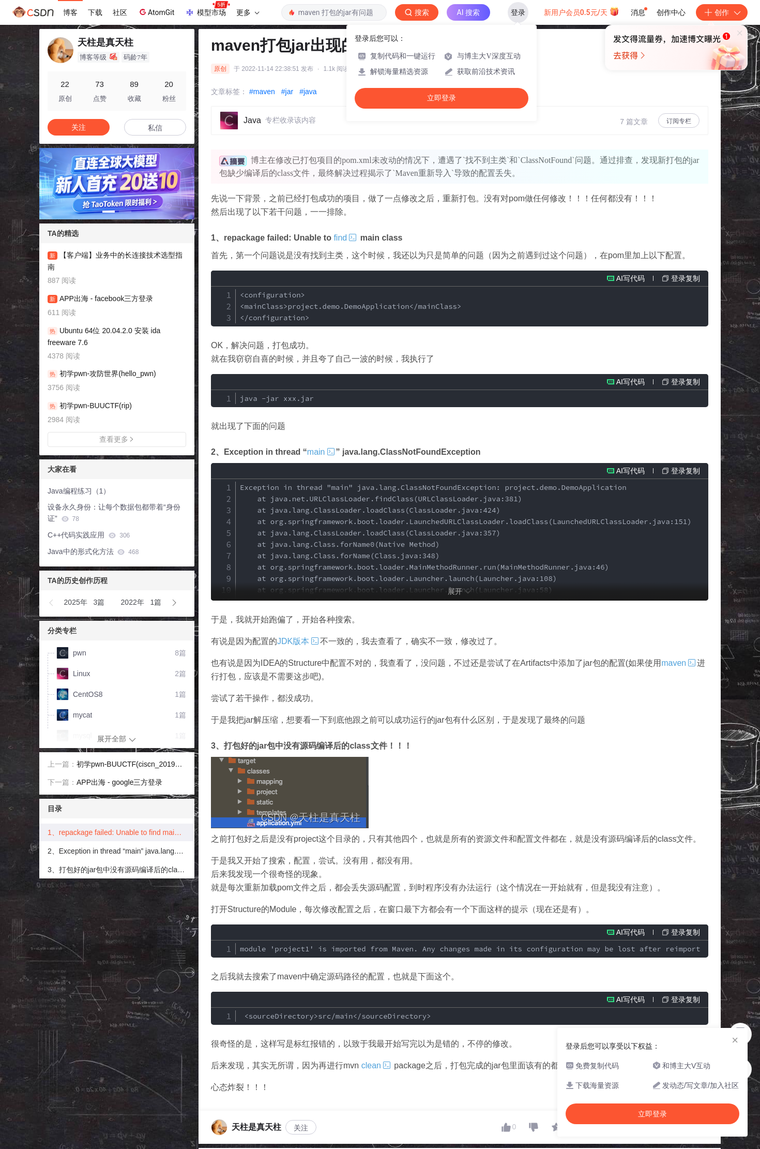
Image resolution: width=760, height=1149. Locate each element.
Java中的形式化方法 (93, 551)
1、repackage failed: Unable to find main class (120, 832)
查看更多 (116, 439)
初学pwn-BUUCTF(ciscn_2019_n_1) (130, 765)
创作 (722, 12)
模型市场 (207, 9)
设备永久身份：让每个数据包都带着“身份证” (114, 513)
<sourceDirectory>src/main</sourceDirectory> (335, 1016)
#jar (287, 91)
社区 (120, 12)
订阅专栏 (678, 121)
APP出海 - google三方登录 (120, 782)
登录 (518, 12)
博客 (70, 12)
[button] (108, 212)
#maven (262, 91)
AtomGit (156, 12)
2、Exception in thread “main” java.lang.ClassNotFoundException (120, 851)
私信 (155, 128)
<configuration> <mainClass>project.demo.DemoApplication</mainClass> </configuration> (350, 306)
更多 (247, 12)
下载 (95, 12)
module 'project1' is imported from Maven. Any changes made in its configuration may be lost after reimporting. (470, 948)
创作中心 (671, 12)
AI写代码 (630, 278)
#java (307, 91)
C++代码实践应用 (89, 535)
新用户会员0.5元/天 (582, 11)
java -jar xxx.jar (277, 398)
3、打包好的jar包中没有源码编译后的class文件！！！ (120, 870)
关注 (301, 1128)
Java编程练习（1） (79, 491)
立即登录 (441, 98)
